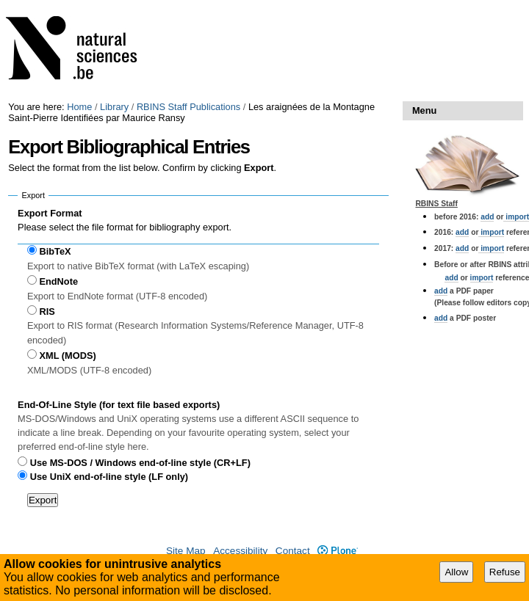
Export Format (50, 213)
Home (79, 106)
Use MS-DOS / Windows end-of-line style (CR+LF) (140, 462)
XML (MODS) (67, 355)
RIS (46, 311)
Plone (337, 550)
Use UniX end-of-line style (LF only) (109, 476)
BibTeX (55, 251)
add (487, 217)
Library (114, 106)
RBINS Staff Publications (188, 106)
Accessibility (240, 550)
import (491, 232)
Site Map (186, 550)
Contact (293, 550)
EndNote (58, 281)
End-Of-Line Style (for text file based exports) (119, 404)
